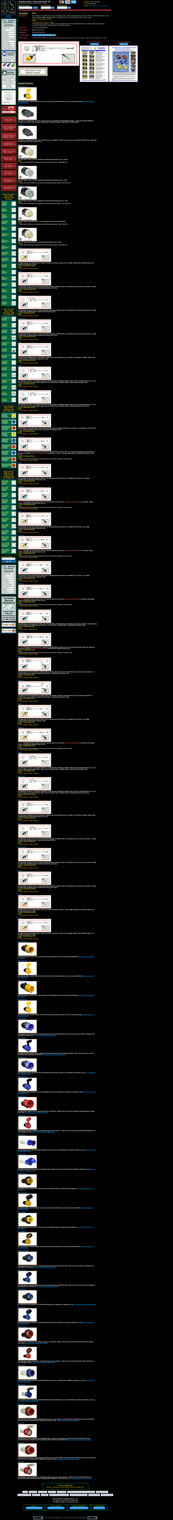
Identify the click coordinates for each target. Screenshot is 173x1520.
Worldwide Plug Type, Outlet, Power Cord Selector (81, 1492)
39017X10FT (22, 318)
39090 (20, 366)
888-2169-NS (22, 1289)
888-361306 (21, 1154)
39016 (20, 608)
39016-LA (21, 680)
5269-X (20, 206)
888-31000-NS (22, 86)
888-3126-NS (22, 1038)
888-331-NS (21, 1115)
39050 (20, 704)
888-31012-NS (22, 999)
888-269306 (21, 1365)
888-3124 (21, 1423)
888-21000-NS (22, 941)
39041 (20, 247)
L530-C (20, 185)
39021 (20, 894)
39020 (20, 511)
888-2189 (21, 1404)
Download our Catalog (24, 1495)
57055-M (20, 125)
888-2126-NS (22, 1019)
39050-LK (21, 727)
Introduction (33, 1492)
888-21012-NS (22, 980)
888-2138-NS (22, 1057)
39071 (20, 342)
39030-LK (21, 486)
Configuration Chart (102, 1492)
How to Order (42, 1492)
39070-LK (21, 584)
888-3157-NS (22, 1270)
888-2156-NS (22, 1173)
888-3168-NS (22, 1231)
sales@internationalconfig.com (96, 6)
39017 (20, 295)
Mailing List (36, 1495)
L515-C (20, 144)
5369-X (20, 227)
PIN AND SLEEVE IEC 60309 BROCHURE (44, 1035)
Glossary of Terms (94, 1495)
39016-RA (21, 657)
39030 (20, 463)
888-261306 (21, 1135)
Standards (44, 1495)
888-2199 (21, 1442)
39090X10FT (22, 389)
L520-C (20, 165)
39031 (20, 271)
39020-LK (21, 535)
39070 (20, 560)
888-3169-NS (22, 1307)
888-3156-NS (22, 1193)
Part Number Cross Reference (78, 1495)
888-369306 (21, 1384)
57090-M (20, 105)
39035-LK (21, 436)
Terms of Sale (61, 1492)
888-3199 (21, 1462)
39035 (20, 413)
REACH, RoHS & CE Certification (59, 1495)
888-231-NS (21, 1096)
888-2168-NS (22, 1212)
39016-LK (21, 632)
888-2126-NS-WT (23, 1251)
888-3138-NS (22, 1077)
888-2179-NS (22, 1326)
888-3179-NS (22, 1346)
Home (8, 16)
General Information (107, 1495)
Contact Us (52, 1492)
